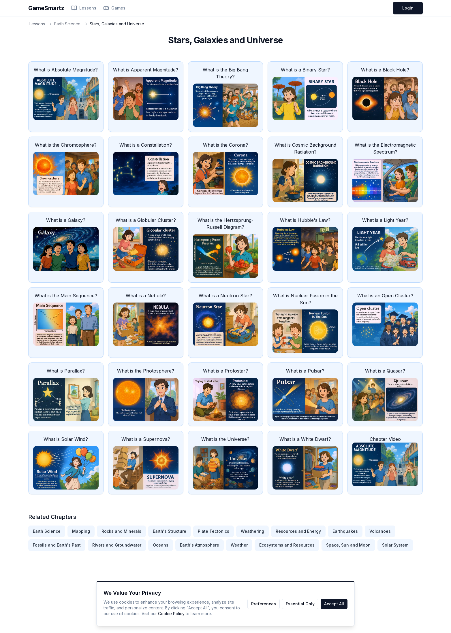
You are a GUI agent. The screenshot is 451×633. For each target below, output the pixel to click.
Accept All (334, 603)
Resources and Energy (298, 531)
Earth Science (67, 23)
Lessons (83, 8)
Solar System (395, 545)
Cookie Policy (171, 613)
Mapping (81, 531)
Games (114, 8)
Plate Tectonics (213, 531)
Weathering (252, 531)
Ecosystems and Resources (287, 545)
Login (408, 7)
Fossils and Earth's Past (57, 545)
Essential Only (300, 603)
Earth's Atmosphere (199, 545)
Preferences (263, 603)
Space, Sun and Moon (348, 545)
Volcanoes (380, 531)
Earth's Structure (169, 531)
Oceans (160, 545)
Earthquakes (345, 531)
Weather (239, 545)
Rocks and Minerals (121, 531)
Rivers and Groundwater (116, 545)
